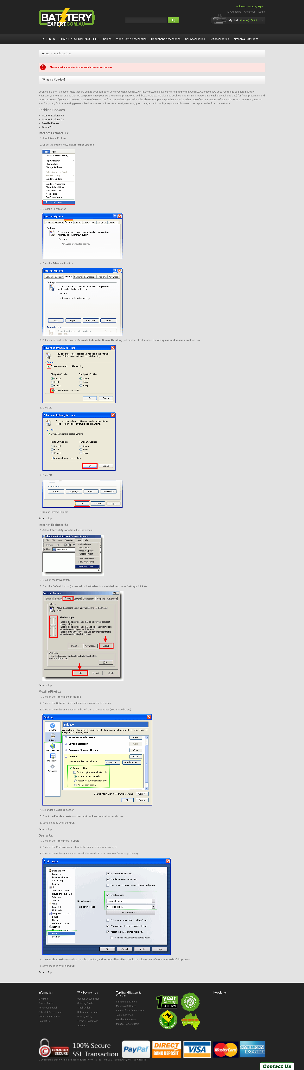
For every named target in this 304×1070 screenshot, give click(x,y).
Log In (261, 11)
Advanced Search (48, 1007)
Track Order (83, 1007)
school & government (88, 998)
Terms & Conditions (87, 1021)
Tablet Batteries (124, 1015)
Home (45, 53)
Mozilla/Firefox (50, 123)
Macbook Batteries (126, 1006)
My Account (234, 11)
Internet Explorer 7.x (53, 115)
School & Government (50, 1012)
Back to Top (45, 518)
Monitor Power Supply (127, 1024)
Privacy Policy (84, 1016)
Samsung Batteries (126, 1001)
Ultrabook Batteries (126, 1019)
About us (82, 1025)
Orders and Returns (49, 1016)
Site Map (43, 998)
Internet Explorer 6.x (53, 119)
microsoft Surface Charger (130, 1010)
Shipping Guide (85, 1003)
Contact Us (45, 1021)
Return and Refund (87, 1012)
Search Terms (46, 1003)
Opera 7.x (47, 127)
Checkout (249, 11)
